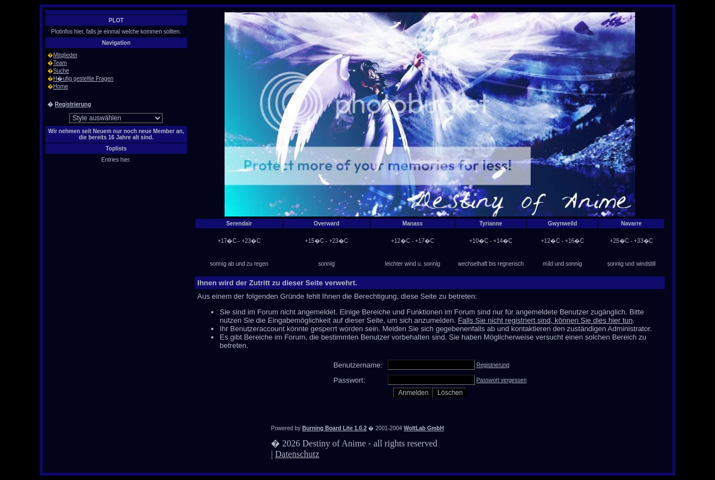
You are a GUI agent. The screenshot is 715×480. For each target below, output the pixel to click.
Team (59, 63)
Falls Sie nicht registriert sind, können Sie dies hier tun (545, 320)
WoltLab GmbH (424, 428)
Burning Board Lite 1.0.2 (334, 428)
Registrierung (73, 104)
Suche (61, 71)
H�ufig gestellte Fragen (83, 79)
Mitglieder (65, 55)
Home (60, 86)
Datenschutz (297, 454)
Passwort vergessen (501, 380)
